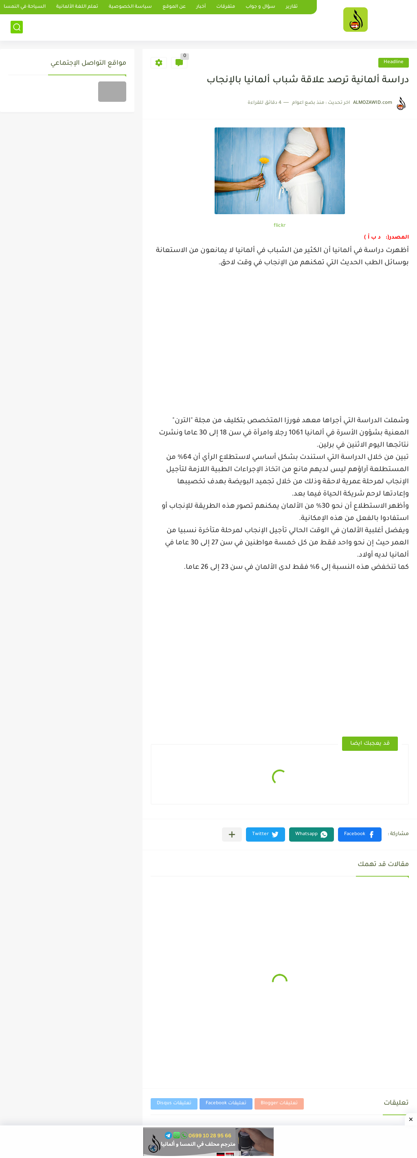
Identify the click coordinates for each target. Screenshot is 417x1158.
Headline (394, 62)
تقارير (292, 7)
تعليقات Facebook (226, 1103)
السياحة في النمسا (25, 7)
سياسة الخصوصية (130, 7)
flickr (280, 226)
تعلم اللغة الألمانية (77, 7)
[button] (360, 834)
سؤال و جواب (260, 7)
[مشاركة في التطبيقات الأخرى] (232, 834)
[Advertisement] (279, 340)
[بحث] (17, 27)
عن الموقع (174, 7)
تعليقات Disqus (174, 1103)
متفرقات (225, 7)
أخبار (201, 7)
